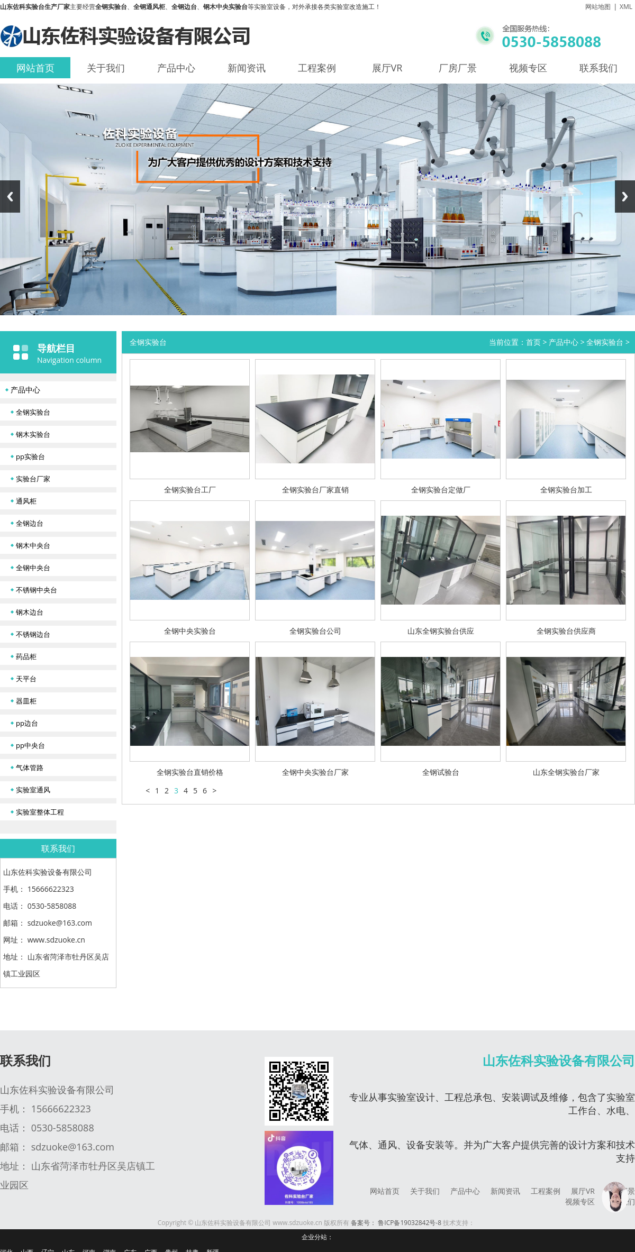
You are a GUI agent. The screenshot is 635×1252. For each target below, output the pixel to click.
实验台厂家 (33, 478)
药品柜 (26, 656)
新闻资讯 (247, 67)
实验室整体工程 (40, 812)
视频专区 (528, 67)
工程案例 (317, 67)
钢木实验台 (33, 434)
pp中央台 (30, 745)
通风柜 (26, 501)
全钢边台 (29, 523)
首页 (533, 342)
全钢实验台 (33, 412)
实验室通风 (33, 789)
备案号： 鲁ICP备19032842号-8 (396, 1222)
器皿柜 (26, 701)
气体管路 (29, 767)
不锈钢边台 (33, 634)
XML (626, 6)
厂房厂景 (458, 67)
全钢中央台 (33, 567)
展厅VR (387, 67)
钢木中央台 (33, 545)
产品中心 (176, 67)
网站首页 (35, 67)
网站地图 (598, 6)
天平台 (26, 678)
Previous (10, 196)
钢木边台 (29, 612)
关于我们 (106, 67)
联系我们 (598, 67)
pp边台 (27, 723)
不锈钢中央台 (36, 590)
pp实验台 (30, 456)
